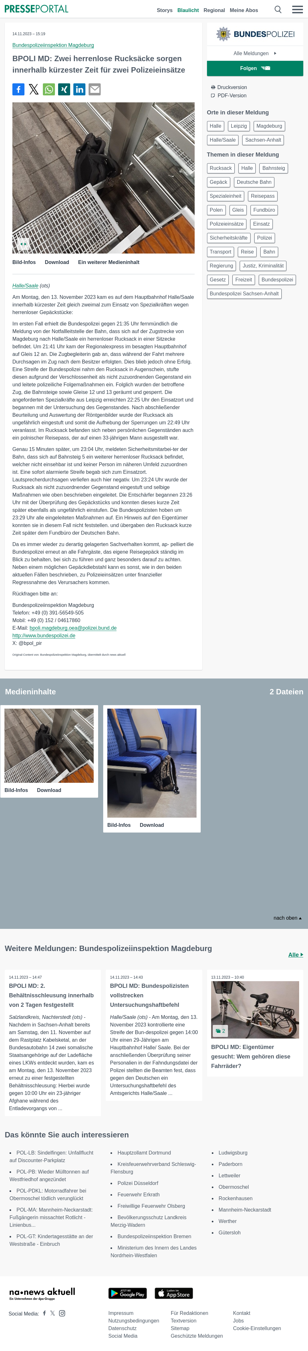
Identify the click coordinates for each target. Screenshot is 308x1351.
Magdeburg (269, 126)
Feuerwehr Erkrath (138, 1193)
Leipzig (239, 126)
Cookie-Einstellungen (257, 1327)
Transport (220, 251)
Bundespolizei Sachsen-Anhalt (244, 293)
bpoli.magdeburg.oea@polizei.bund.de (73, 628)
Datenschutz (122, 1327)
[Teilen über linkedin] (79, 89)
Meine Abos (244, 10)
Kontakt (241, 1312)
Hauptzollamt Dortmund (144, 1152)
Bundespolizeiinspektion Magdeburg (53, 45)
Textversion (184, 1319)
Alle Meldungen (255, 53)
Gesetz (218, 279)
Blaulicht (188, 10)
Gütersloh (230, 1231)
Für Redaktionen (189, 1312)
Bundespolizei (277, 279)
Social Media (122, 1335)
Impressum (120, 1312)
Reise (247, 251)
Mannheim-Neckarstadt (245, 1209)
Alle (295, 953)
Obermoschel (234, 1186)
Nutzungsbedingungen (133, 1319)
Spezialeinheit (226, 196)
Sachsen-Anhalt (263, 140)
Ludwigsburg (233, 1152)
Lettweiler (229, 1174)
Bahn (269, 251)
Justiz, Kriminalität (263, 265)
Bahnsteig (273, 168)
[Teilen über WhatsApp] (49, 89)
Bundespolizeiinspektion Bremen (154, 1235)
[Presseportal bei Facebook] (42, 1313)
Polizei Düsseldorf (137, 1182)
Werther (228, 1220)
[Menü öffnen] (297, 9)
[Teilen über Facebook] (18, 89)
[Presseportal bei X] (50, 1313)
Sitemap (180, 1327)
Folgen (255, 68)
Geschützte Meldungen (197, 1335)
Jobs (238, 1319)
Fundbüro (264, 210)
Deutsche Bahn (254, 182)
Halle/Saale (25, 285)
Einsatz (261, 224)
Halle (215, 126)
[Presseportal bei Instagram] (60, 1312)
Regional (214, 10)
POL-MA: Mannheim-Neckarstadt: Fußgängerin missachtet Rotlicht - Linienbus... (51, 1216)
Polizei (264, 238)
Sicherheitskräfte (229, 238)
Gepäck (218, 182)
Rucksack (221, 168)
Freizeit (243, 279)
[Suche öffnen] (278, 9)
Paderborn (231, 1163)
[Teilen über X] (34, 89)
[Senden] (95, 89)
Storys (165, 10)
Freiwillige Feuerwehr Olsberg (151, 1205)
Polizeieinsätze (227, 224)
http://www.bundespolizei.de (43, 635)
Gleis (238, 210)
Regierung (221, 265)
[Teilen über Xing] (64, 89)
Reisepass (263, 196)
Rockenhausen (236, 1197)
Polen (216, 210)
